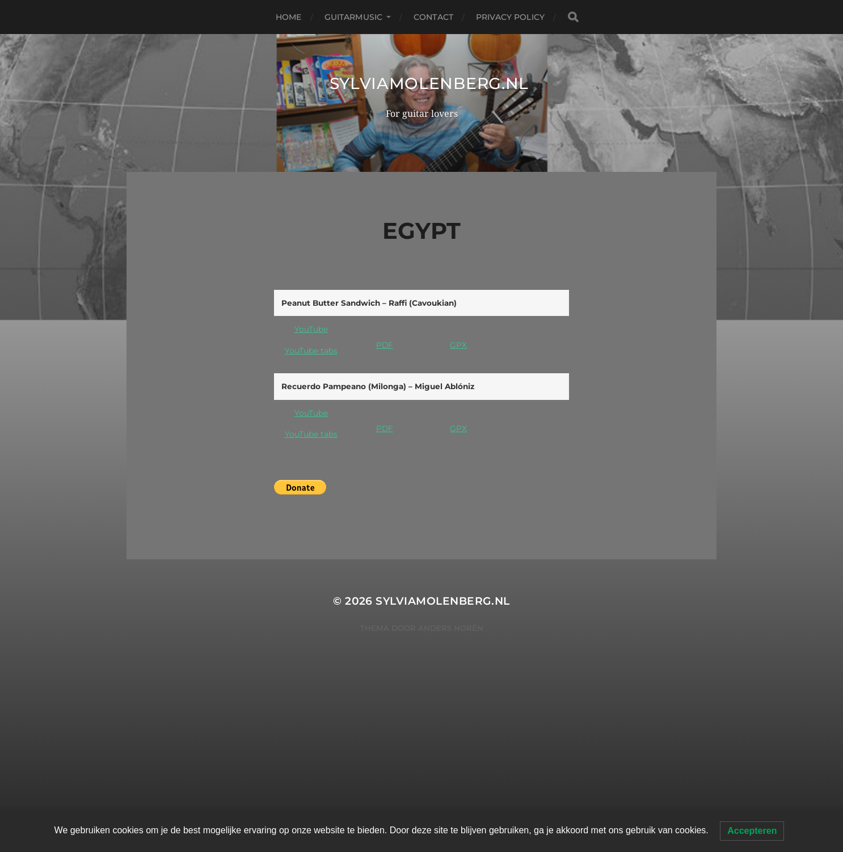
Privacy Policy (510, 17)
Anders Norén (450, 627)
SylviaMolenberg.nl (429, 83)
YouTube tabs (311, 350)
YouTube (311, 329)
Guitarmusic (353, 17)
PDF (384, 344)
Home (289, 17)
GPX (458, 344)
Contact (433, 17)
